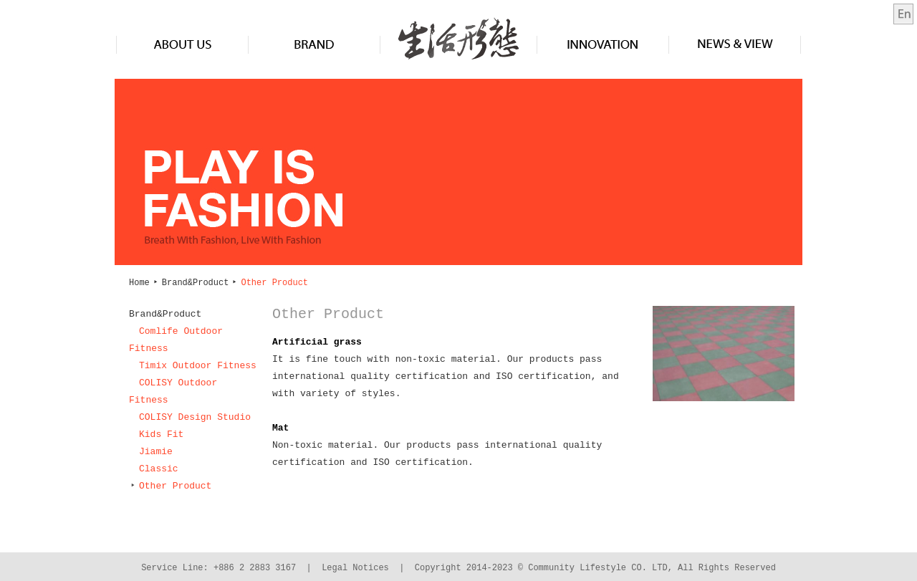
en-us (903, 14)
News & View (735, 44)
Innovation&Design (603, 44)
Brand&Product (314, 44)
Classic (158, 469)
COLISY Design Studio (195, 417)
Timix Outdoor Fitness (197, 366)
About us (182, 44)
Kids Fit (161, 434)
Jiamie (156, 452)
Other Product (170, 486)
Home (139, 283)
